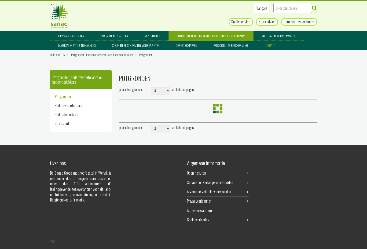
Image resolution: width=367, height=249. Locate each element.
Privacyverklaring (218, 201)
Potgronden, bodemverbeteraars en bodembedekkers (211, 35)
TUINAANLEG (57, 54)
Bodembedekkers (66, 114)
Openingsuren (218, 173)
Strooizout (62, 123)
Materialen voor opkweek (278, 35)
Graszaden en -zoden (114, 35)
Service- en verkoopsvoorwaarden (218, 182)
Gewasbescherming (71, 35)
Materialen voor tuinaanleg (77, 45)
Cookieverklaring (218, 220)
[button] (261, 8)
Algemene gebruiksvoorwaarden (218, 191)
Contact (270, 45)
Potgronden (146, 54)
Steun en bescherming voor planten (135, 45)
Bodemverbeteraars (68, 105)
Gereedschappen (186, 45)
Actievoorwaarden (218, 210)
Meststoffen (152, 35)
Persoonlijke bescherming (230, 45)
